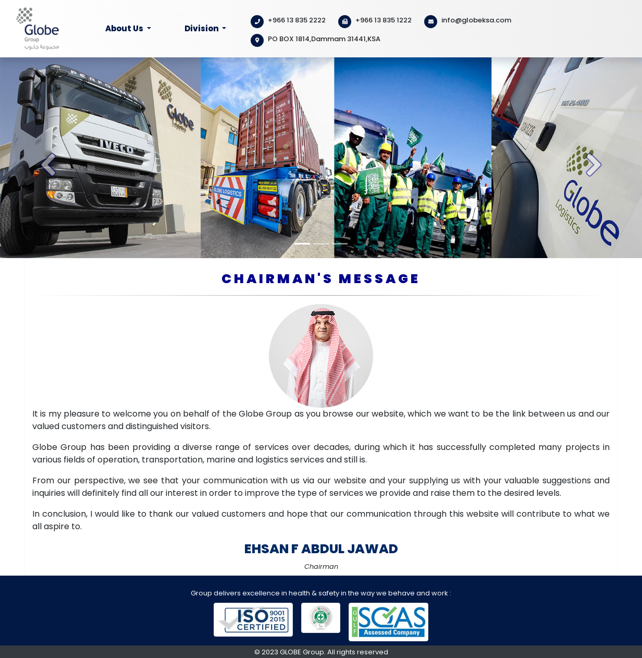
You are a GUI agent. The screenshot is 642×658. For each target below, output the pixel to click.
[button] (48, 157)
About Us (125, 28)
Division (202, 28)
